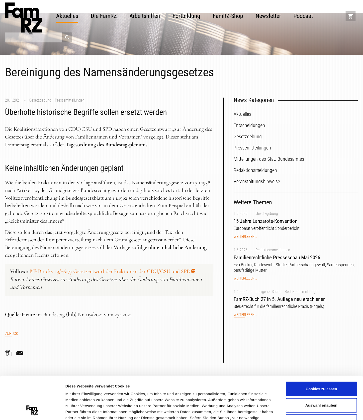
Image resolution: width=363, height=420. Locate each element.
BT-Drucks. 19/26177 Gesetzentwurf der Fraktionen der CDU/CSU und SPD (109, 271)
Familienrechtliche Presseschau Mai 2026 (277, 258)
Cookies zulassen (321, 348)
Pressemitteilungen (70, 100)
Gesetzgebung (40, 100)
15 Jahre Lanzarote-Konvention (265, 221)
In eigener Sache (268, 291)
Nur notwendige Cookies (321, 381)
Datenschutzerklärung (238, 389)
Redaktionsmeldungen (273, 250)
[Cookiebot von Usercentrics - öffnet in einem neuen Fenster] (32, 410)
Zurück (11, 333)
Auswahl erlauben (321, 365)
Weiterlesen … (245, 236)
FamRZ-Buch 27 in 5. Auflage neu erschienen (280, 299)
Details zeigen (265, 410)
